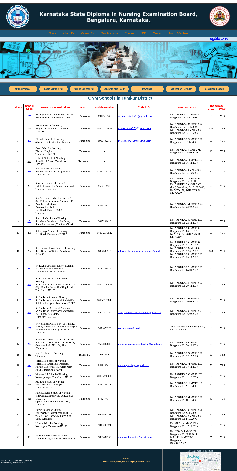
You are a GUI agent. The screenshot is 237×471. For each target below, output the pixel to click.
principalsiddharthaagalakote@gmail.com (139, 312)
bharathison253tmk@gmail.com (134, 140)
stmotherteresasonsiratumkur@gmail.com (140, 344)
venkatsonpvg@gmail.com (131, 328)
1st (103, 462)
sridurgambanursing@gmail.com (135, 437)
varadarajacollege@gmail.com (133, 365)
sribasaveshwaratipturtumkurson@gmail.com (141, 251)
